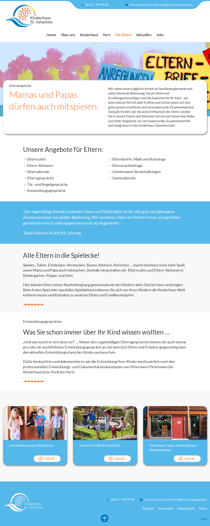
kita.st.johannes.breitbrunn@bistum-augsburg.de (161, 4)
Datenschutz (186, 508)
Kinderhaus (89, 35)
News (203, 508)
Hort (107, 35)
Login (203, 518)
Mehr (49, 459)
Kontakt (148, 508)
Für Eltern (123, 35)
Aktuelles (144, 35)
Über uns (68, 35)
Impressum (165, 508)
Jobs (160, 35)
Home (51, 35)
